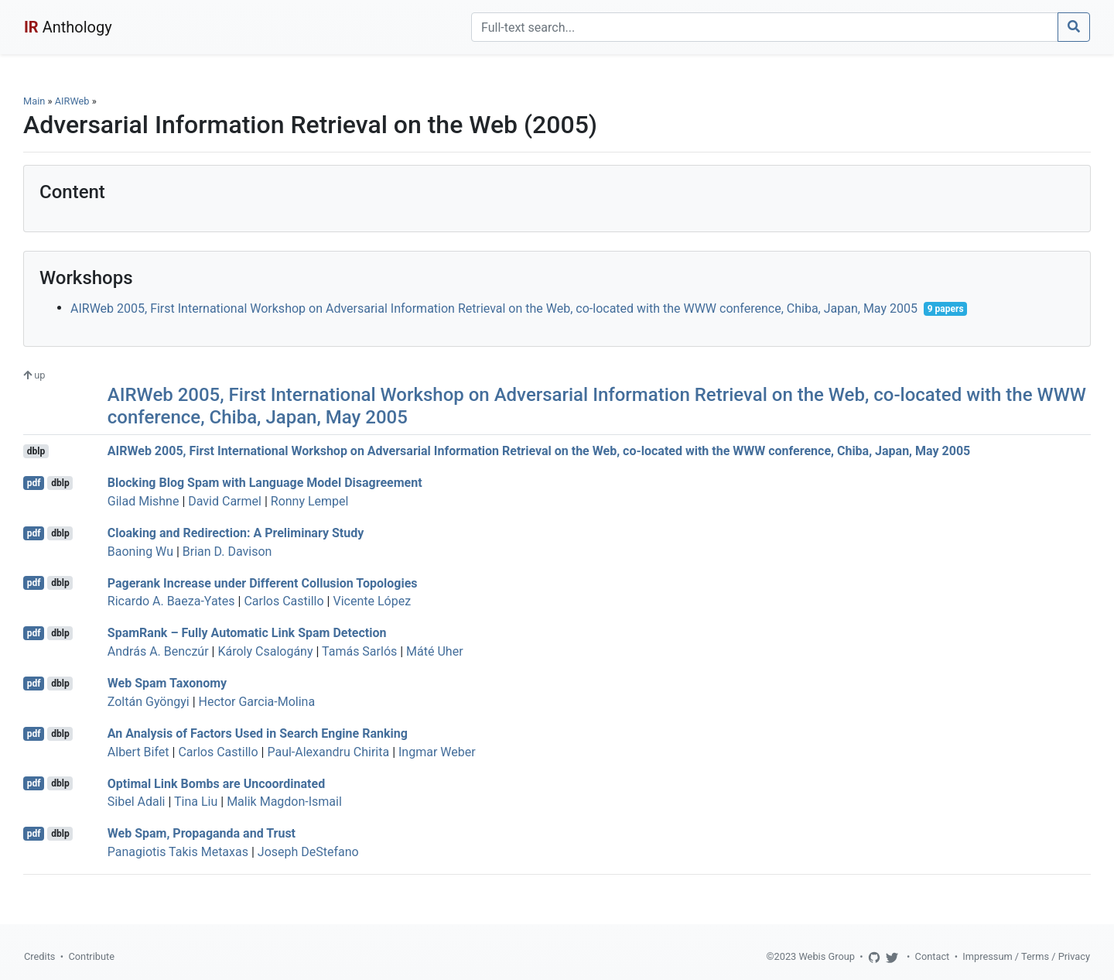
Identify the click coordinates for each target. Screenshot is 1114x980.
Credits (39, 956)
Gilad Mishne (143, 501)
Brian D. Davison (227, 551)
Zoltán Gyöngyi (149, 701)
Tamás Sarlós (359, 651)
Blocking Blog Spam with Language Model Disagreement (265, 482)
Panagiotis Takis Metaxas (178, 852)
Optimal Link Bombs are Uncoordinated (216, 783)
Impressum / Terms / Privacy (1026, 956)
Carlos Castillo (283, 601)
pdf (34, 483)
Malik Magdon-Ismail (284, 801)
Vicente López (372, 601)
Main (34, 101)
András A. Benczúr (158, 651)
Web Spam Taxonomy (167, 683)
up (34, 375)
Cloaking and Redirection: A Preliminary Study (236, 533)
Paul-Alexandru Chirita (328, 752)
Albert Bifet (138, 752)
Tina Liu (195, 801)
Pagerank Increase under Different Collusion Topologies (263, 582)
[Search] (764, 27)
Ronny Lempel (310, 501)
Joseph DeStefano (308, 852)
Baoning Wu (140, 551)
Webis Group (826, 956)
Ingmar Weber (437, 752)
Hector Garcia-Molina (257, 701)
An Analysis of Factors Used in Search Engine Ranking (258, 733)
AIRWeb (72, 101)
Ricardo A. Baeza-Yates (171, 601)
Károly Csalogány (265, 651)
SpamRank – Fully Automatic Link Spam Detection (247, 632)
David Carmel (224, 501)
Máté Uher (434, 651)
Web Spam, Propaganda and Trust (202, 833)
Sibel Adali (137, 801)
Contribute (91, 956)
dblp (36, 451)
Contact (932, 956)
